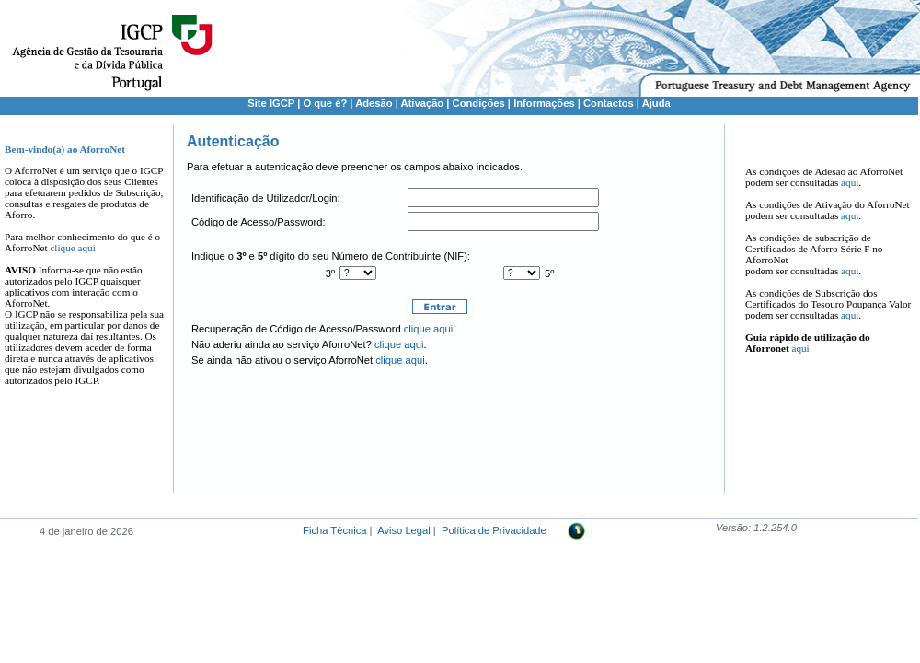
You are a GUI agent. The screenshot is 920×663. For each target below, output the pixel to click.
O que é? (325, 103)
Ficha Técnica (334, 530)
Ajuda (656, 103)
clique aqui (72, 247)
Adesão (373, 103)
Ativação (422, 103)
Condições (479, 103)
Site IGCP (270, 103)
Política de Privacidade (494, 530)
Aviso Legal (404, 530)
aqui (849, 182)
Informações (544, 103)
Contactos (608, 103)
